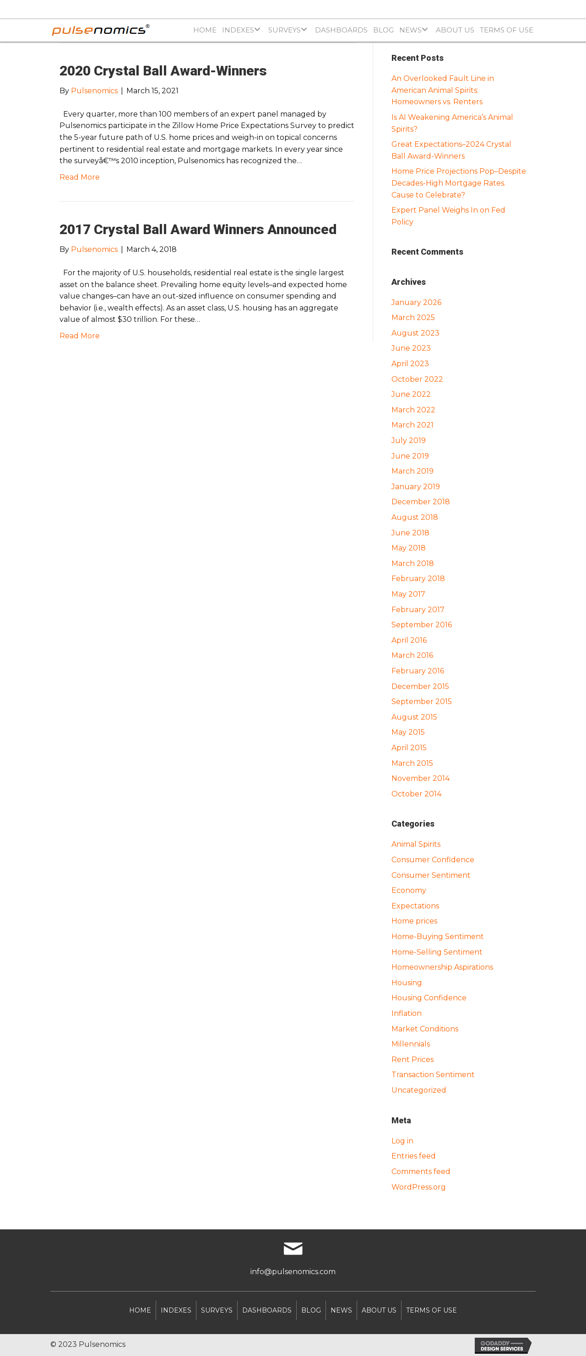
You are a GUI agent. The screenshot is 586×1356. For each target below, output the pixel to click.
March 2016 (412, 655)
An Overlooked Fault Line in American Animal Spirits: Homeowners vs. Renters (442, 90)
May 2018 (408, 548)
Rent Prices (412, 1059)
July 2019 (408, 440)
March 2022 (413, 410)
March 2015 (412, 763)
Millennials (410, 1044)
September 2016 (421, 624)
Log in (402, 1141)
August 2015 (414, 717)
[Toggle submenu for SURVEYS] (303, 29)
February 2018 (418, 578)
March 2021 (412, 425)
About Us (379, 1310)
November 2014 (420, 778)
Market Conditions (424, 1029)
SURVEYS (217, 1310)
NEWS (341, 1310)
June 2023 (411, 348)
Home (140, 1310)
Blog (311, 1310)
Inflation (406, 1013)
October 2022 (417, 379)
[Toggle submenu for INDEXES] (257, 29)
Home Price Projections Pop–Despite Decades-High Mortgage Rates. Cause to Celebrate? (458, 183)
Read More (80, 177)
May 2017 (408, 594)
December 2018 (420, 501)
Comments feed (420, 1171)
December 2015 (420, 686)
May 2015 (408, 732)
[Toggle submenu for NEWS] (424, 29)
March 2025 (413, 317)
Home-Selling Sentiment (437, 952)
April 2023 (410, 363)
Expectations (415, 906)
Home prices (414, 921)
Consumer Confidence (432, 859)
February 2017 (418, 609)
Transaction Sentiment (433, 1074)
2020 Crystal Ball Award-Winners (163, 71)
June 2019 (410, 456)
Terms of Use (431, 1310)
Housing (406, 982)
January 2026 (416, 302)
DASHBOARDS (267, 1310)
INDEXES (176, 1310)
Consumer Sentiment (431, 875)
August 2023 (415, 333)
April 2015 (409, 747)
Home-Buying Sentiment (437, 936)
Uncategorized (418, 1090)
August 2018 (414, 517)
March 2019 (412, 471)
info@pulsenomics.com (293, 1271)
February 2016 (417, 671)
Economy (408, 890)
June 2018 (410, 533)
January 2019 (415, 486)
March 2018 (412, 563)
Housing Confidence (429, 997)
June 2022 (411, 394)
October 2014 (416, 794)
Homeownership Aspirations (442, 967)
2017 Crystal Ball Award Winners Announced (198, 229)
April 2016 (409, 640)
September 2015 (421, 701)
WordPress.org (418, 1187)
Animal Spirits (415, 844)
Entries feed (413, 1156)
